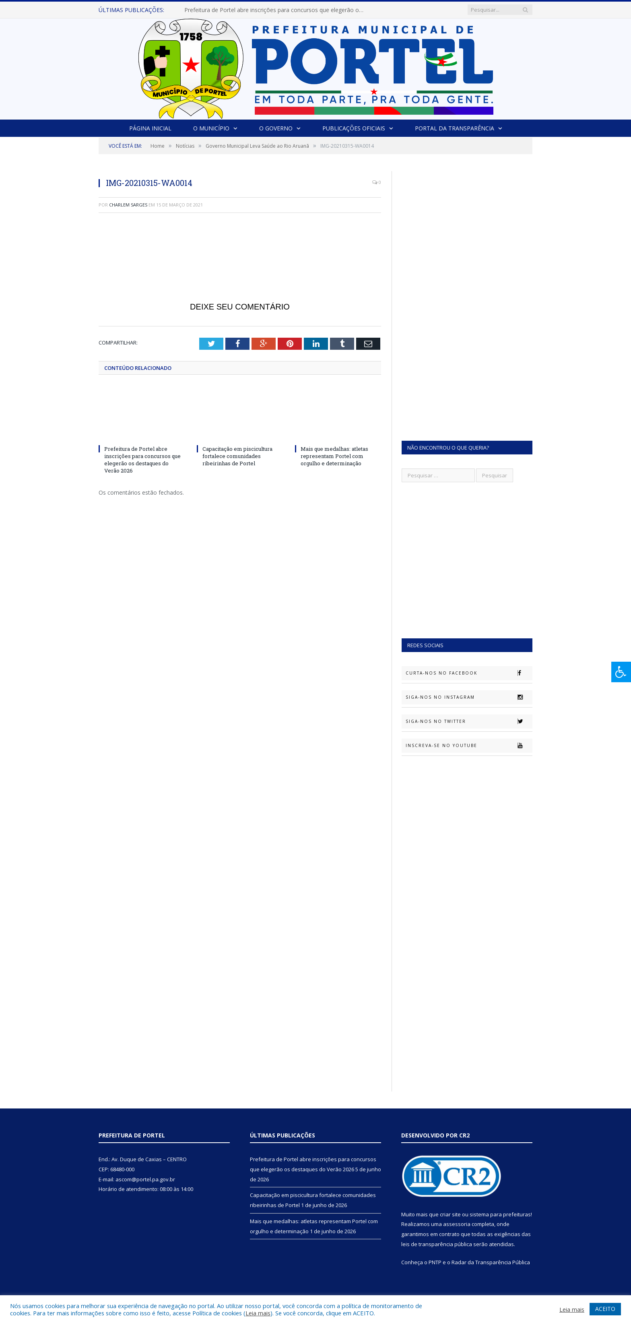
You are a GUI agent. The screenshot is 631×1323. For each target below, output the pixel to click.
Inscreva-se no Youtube (469, 745)
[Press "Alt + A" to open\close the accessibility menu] (621, 672)
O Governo (276, 128)
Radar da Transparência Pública (491, 1262)
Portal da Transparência (454, 128)
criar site (450, 1214)
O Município (211, 128)
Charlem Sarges (128, 205)
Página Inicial (150, 128)
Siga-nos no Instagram (469, 697)
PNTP (435, 1262)
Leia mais (257, 1313)
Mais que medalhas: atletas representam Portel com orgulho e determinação (334, 456)
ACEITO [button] (605, 1309)
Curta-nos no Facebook (469, 673)
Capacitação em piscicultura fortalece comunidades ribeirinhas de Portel (237, 456)
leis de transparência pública (436, 1244)
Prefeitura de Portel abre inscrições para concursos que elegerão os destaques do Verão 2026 (276, 10)
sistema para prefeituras (500, 1214)
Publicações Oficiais (353, 128)
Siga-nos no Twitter (469, 721)
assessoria (456, 1224)
